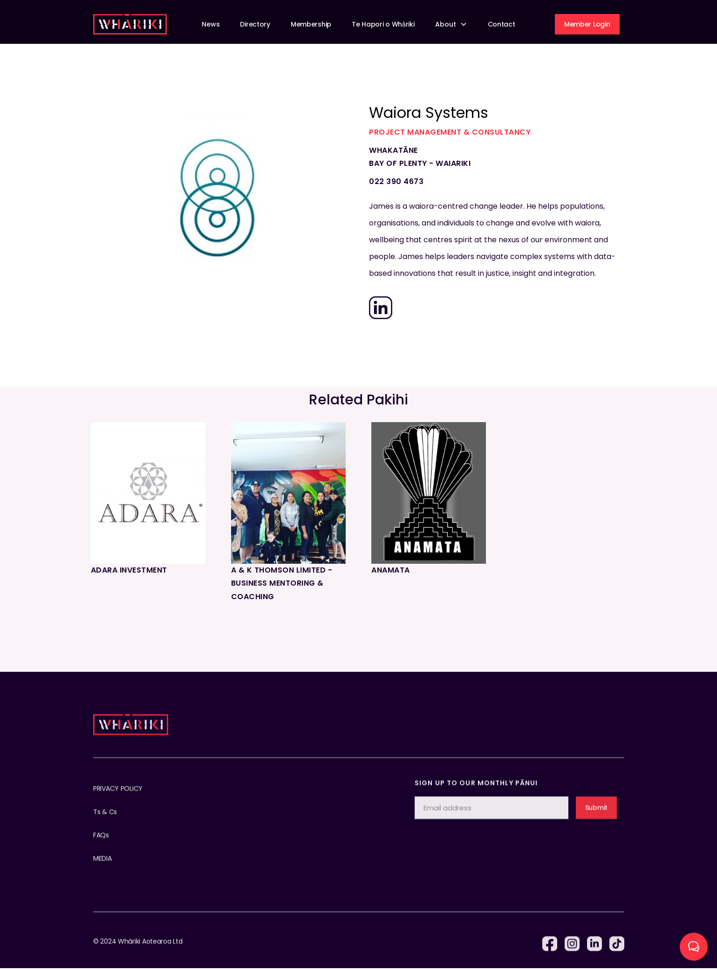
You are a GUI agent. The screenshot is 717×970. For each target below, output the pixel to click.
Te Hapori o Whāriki (383, 24)
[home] (130, 24)
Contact (501, 24)
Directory (255, 24)
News (210, 24)
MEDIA (102, 867)
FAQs (101, 844)
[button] (451, 24)
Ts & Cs (105, 821)
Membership (311, 24)
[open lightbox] (217, 193)
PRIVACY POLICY (118, 797)
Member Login (587, 24)
